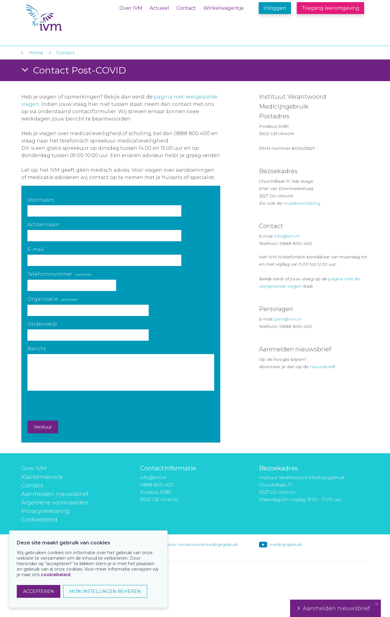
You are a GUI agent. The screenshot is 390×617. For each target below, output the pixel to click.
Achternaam (43, 225)
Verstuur (43, 427)
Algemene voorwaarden (55, 502)
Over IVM (130, 8)
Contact (186, 8)
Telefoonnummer (59, 274)
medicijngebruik (286, 544)
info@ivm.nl (287, 236)
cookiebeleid (55, 574)
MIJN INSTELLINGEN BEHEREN (105, 591)
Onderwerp (42, 324)
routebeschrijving (301, 203)
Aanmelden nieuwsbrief (54, 494)
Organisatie (52, 299)
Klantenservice (42, 477)
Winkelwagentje (223, 8)
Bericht (36, 349)
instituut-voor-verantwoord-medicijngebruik (194, 544)
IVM (63, 18)
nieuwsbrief (322, 366)
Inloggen (275, 8)
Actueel (159, 8)
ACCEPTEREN (38, 591)
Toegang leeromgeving (330, 8)
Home (36, 53)
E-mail (35, 249)
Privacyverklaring (45, 511)
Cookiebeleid (39, 519)
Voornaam (40, 200)
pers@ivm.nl (288, 319)
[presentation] (73, 406)
